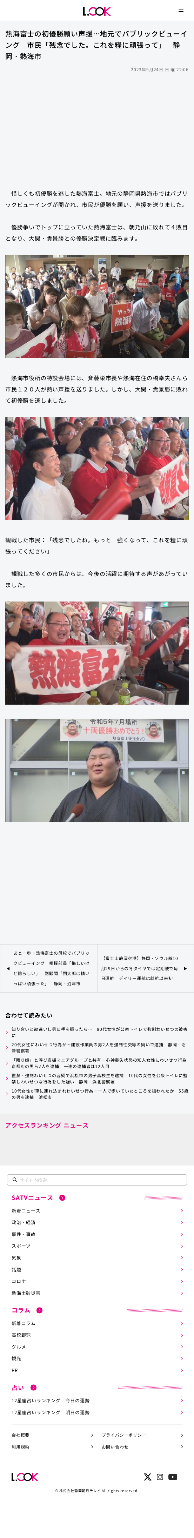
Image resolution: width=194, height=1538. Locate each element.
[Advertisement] (97, 127)
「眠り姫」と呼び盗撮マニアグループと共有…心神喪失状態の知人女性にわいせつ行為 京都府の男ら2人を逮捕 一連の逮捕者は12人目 (100, 1063)
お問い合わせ (115, 1447)
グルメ (19, 1346)
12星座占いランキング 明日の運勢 (51, 1412)
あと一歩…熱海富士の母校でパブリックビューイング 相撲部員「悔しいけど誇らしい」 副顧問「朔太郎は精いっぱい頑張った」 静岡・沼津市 (51, 968)
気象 (16, 1257)
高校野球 (21, 1334)
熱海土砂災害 (26, 1293)
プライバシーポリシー (124, 1435)
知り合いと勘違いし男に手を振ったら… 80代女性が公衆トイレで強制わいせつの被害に (100, 1032)
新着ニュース (26, 1210)
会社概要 (20, 1435)
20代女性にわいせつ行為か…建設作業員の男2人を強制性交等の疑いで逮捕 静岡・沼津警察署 (99, 1047)
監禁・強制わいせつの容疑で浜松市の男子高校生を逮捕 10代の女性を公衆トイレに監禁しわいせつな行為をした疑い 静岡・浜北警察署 (100, 1078)
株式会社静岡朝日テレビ (80, 1490)
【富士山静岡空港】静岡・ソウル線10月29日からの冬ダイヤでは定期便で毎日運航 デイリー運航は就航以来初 (139, 968)
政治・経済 (24, 1222)
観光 (16, 1358)
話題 (16, 1269)
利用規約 (20, 1447)
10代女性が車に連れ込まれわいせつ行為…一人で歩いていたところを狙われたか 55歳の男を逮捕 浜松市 (100, 1094)
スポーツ (21, 1245)
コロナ (19, 1281)
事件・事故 (24, 1234)
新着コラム (24, 1323)
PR (15, 1370)
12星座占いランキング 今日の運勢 (51, 1400)
